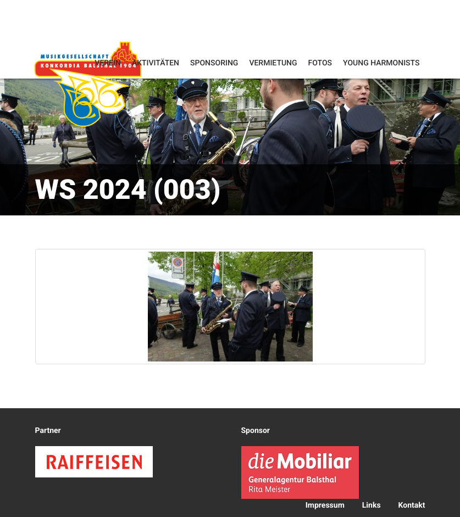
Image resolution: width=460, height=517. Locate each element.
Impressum (325, 505)
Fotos (320, 63)
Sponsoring (214, 63)
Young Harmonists (381, 63)
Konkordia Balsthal (88, 85)
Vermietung (273, 63)
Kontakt (411, 505)
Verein (108, 63)
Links (371, 505)
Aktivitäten (155, 63)
